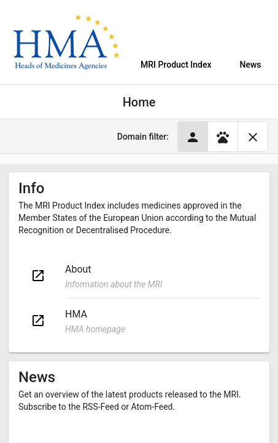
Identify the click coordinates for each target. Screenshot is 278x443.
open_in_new (38, 275)
